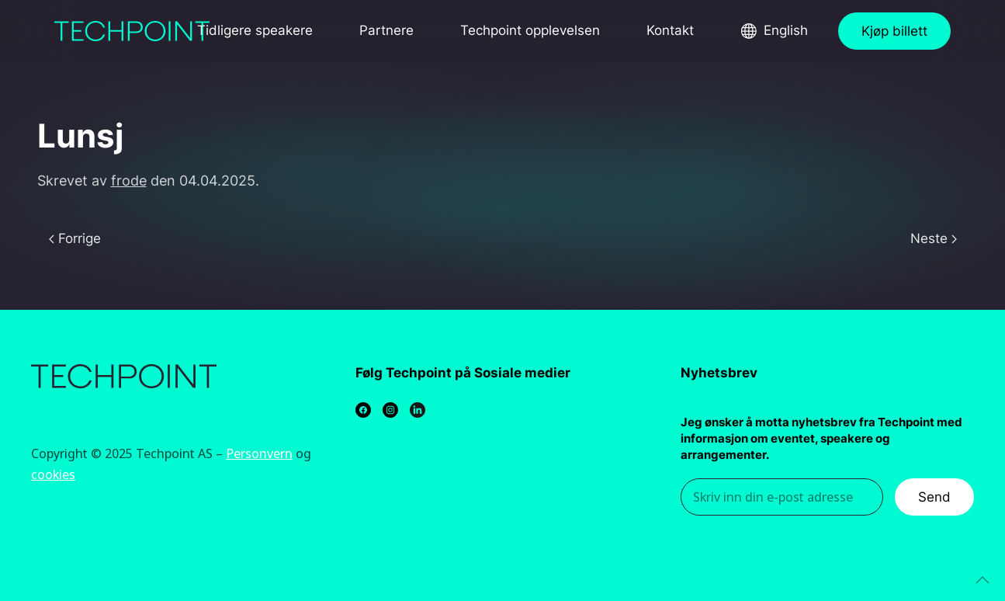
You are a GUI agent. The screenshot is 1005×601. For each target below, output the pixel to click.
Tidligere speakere (255, 30)
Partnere (386, 30)
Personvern (259, 453)
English (786, 30)
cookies (53, 474)
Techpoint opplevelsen (530, 30)
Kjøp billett (894, 31)
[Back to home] (132, 31)
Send (934, 497)
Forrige (75, 238)
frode (129, 180)
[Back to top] (982, 580)
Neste (933, 238)
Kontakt (670, 30)
